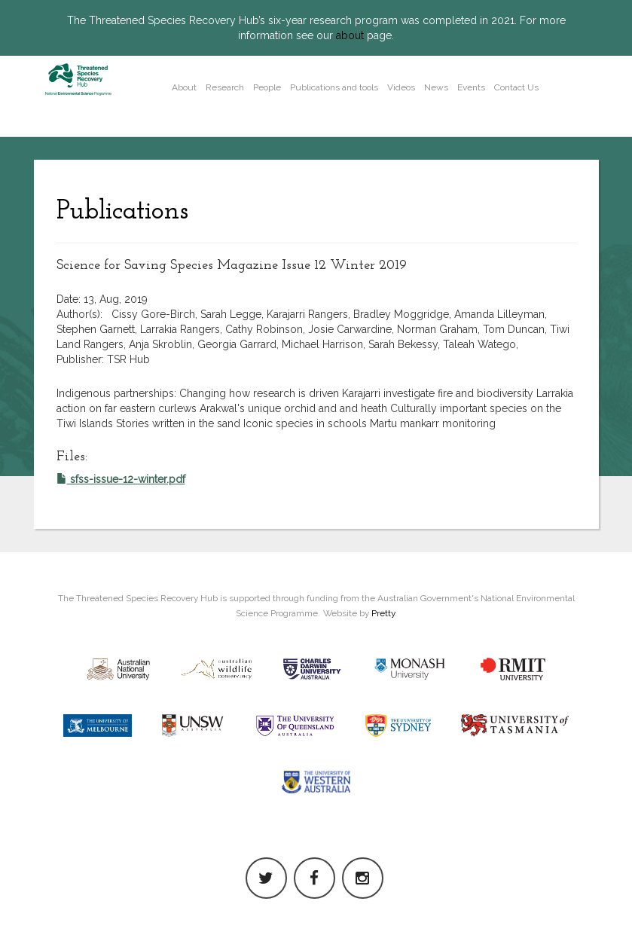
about (350, 35)
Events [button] (471, 87)
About (184, 87)
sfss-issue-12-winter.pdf (120, 479)
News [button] (436, 87)
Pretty (383, 613)
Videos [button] (401, 87)
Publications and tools (334, 87)
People (267, 87)
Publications (122, 211)
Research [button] (225, 87)
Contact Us (516, 87)
